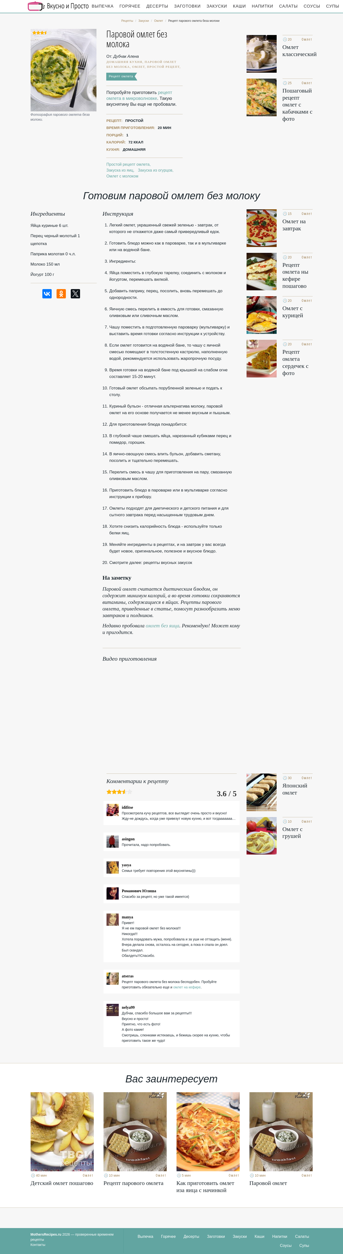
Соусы (312, 6)
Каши (239, 6)
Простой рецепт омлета (128, 164)
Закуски (217, 6)
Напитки (262, 6)
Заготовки (187, 6)
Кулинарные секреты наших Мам (58, 6)
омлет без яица (162, 626)
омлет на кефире (187, 987)
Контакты (38, 1245)
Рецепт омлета (121, 76)
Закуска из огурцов (155, 170)
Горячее (130, 6)
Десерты (157, 6)
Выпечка (103, 6)
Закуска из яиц (119, 170)
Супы (332, 6)
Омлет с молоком (122, 176)
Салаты (288, 6)
